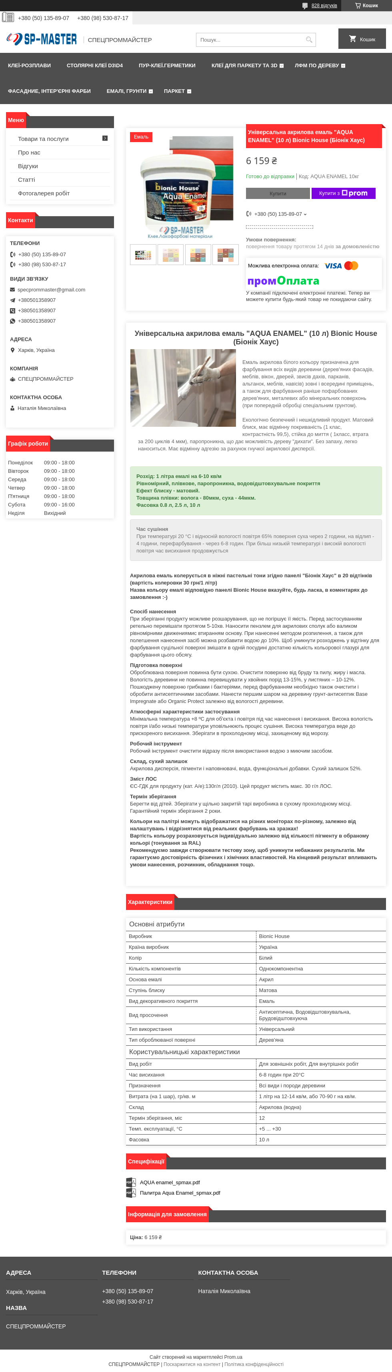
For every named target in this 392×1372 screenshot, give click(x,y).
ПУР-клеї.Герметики (167, 65)
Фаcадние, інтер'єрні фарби (49, 91)
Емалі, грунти (127, 91)
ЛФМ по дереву (317, 65)
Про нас (29, 152)
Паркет (174, 91)
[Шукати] (309, 40)
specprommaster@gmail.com (51, 290)
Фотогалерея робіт (44, 193)
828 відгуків (324, 5)
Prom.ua (233, 1357)
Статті (26, 179)
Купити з (343, 193)
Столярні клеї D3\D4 (95, 65)
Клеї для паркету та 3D (245, 65)
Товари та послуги (43, 138)
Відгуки (28, 166)
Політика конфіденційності (254, 1364)
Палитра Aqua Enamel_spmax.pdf (180, 1193)
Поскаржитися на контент (192, 1364)
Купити (278, 194)
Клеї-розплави (29, 65)
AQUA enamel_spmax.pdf (170, 1182)
